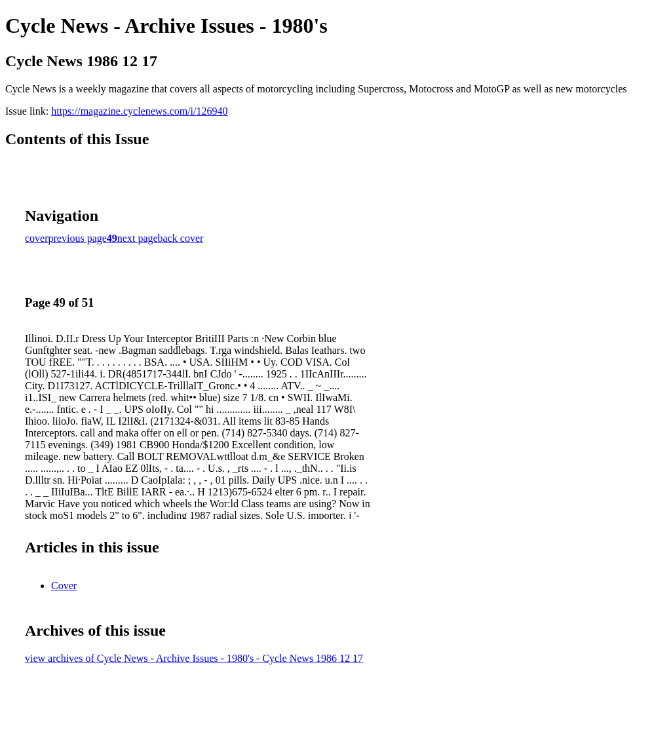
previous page (77, 238)
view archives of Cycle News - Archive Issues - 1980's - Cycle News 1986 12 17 (194, 658)
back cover (181, 238)
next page (137, 238)
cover (36, 238)
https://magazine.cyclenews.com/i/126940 (139, 111)
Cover (64, 585)
